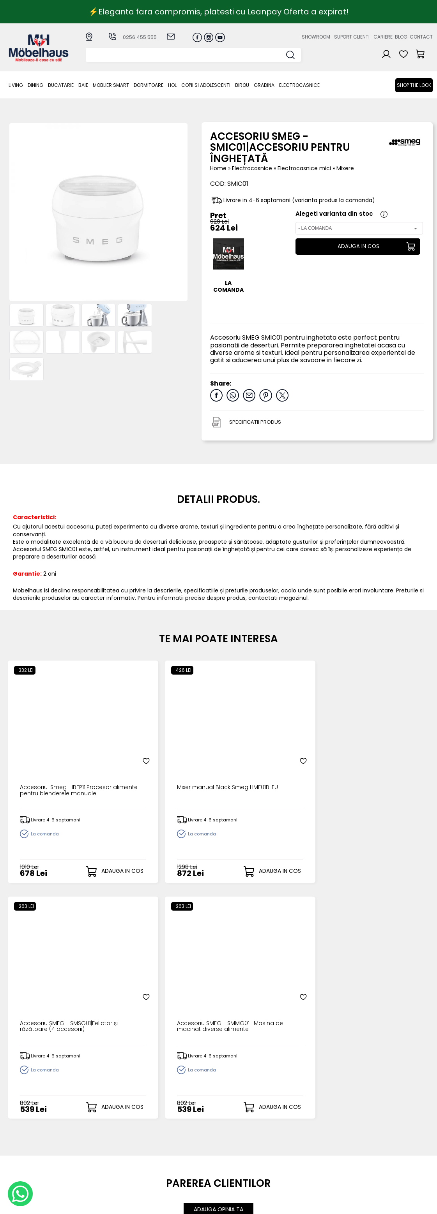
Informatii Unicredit (178, 1179)
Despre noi (290, 1121)
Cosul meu (228, 1146)
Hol (172, 85)
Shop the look (414, 85)
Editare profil (231, 1159)
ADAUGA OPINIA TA (218, 954)
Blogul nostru (293, 1140)
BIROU (242, 85)
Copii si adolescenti (205, 85)
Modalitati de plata (179, 1127)
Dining (35, 85)
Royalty (423, 1204)
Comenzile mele (236, 1152)
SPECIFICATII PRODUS (255, 422)
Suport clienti (352, 36)
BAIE (83, 85)
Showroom (316, 36)
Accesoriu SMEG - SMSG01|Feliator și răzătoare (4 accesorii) (265, 753)
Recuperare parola (240, 1134)
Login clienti (229, 1127)
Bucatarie (61, 85)
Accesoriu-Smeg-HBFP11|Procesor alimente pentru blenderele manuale (57, 753)
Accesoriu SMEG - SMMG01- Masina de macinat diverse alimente (378, 753)
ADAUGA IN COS (357, 246)
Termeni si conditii (177, 1140)
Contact (421, 36)
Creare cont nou (237, 1121)
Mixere (345, 168)
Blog (401, 36)
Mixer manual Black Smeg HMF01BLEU (161, 750)
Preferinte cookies (300, 1153)
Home (218, 168)
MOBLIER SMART (111, 85)
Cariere (383, 36)
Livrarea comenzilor (179, 1134)
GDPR (159, 1172)
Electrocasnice (299, 85)
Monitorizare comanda (169, 1156)
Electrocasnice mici (305, 168)
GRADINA (264, 85)
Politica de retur (174, 1166)
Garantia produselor (181, 1147)
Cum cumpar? (172, 1121)
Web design (387, 1204)
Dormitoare (148, 85)
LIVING (16, 85)
